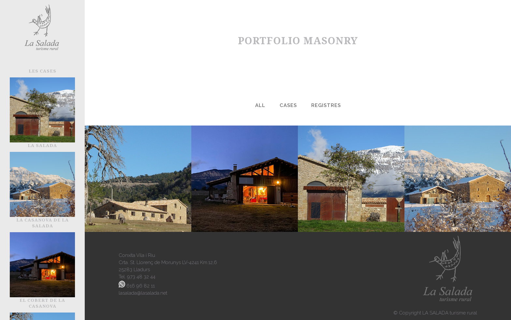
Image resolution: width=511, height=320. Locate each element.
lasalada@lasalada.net (143, 293)
